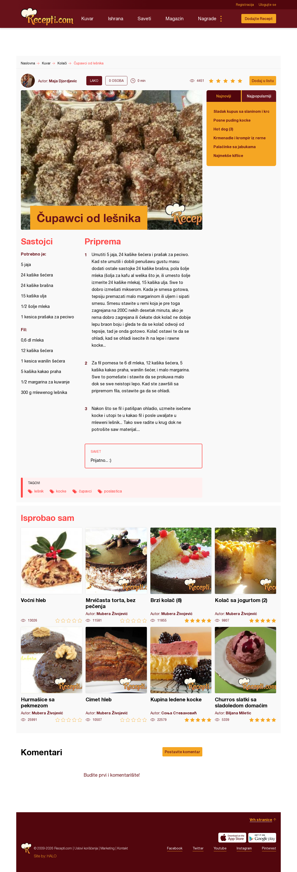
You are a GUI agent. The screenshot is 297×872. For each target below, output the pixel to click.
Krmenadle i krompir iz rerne (239, 138)
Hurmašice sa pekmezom (51, 674)
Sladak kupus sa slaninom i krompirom (241, 111)
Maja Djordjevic (63, 81)
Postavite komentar (182, 751)
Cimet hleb (116, 674)
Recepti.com (47, 17)
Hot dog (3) (223, 129)
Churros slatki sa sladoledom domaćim (245, 674)
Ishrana (115, 18)
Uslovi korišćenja (86, 848)
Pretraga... (230, 18)
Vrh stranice (261, 819)
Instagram (244, 848)
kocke (61, 491)
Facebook (174, 848)
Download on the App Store (232, 837)
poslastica (113, 491)
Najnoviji (223, 96)
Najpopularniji (259, 96)
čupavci (85, 491)
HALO (51, 856)
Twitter (198, 848)
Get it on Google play (262, 837)
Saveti (144, 18)
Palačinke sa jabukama (234, 146)
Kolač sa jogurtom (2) (245, 575)
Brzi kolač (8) (181, 575)
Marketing (107, 848)
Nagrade (207, 18)
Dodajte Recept (259, 18)
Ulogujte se (267, 5)
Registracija (245, 5)
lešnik (39, 491)
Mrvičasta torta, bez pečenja (116, 575)
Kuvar (87, 18)
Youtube (220, 848)
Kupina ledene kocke (181, 674)
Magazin (174, 18)
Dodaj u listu (263, 80)
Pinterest (269, 848)
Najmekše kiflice (228, 155)
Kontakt (122, 848)
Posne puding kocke (232, 120)
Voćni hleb (51, 575)
